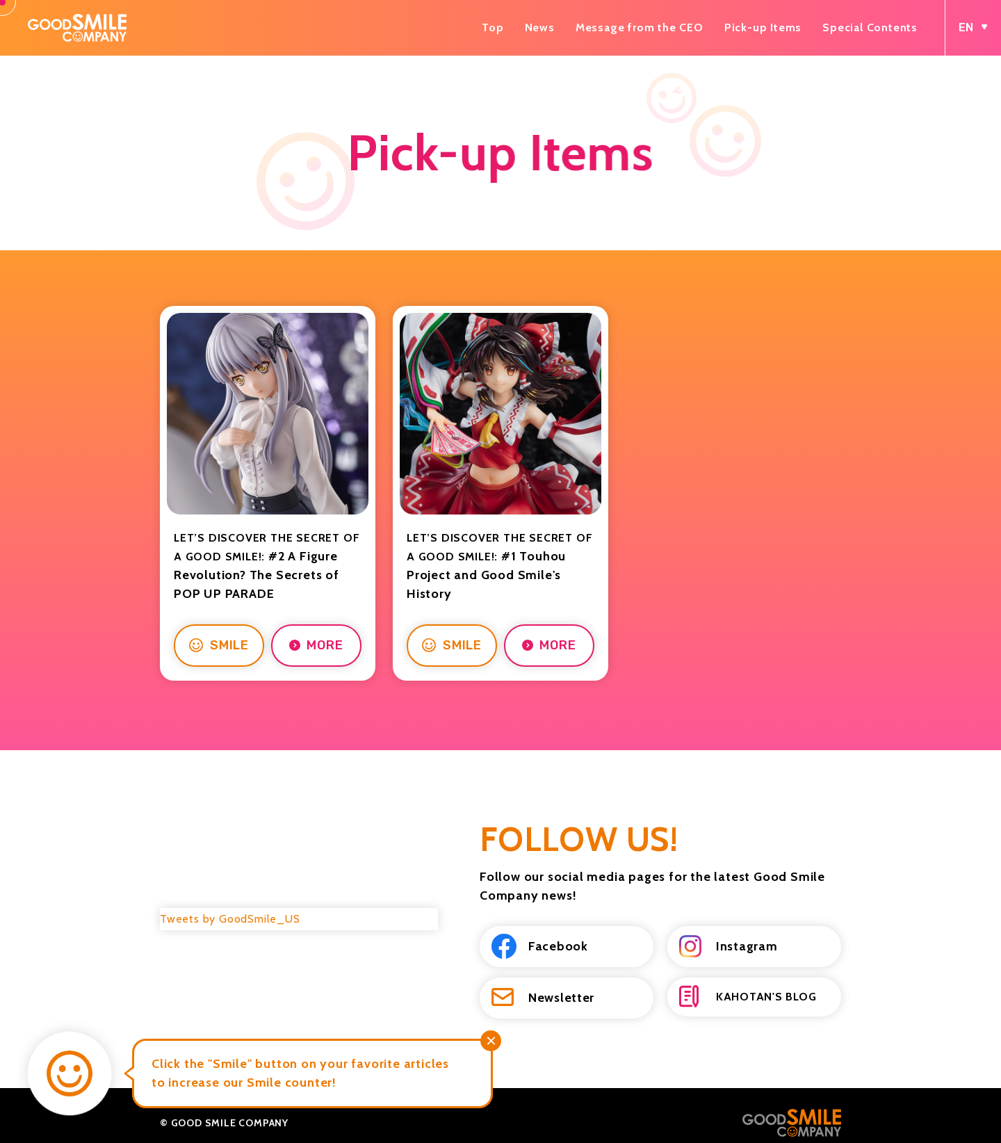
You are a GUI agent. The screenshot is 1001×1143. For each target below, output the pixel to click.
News (540, 27)
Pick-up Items (762, 27)
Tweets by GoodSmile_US (230, 904)
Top (492, 27)
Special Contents (870, 27)
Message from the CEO (639, 27)
